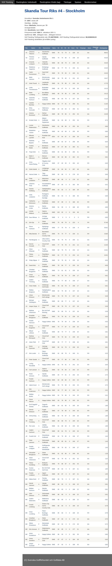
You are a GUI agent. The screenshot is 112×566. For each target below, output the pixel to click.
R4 (72, 48)
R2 (65, 48)
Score (76, 48)
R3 (69, 48)
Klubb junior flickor (9, 40)
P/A (43, 48)
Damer (4, 14)
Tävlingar (67, 2)
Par (81, 48)
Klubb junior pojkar (9, 45)
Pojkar (4, 27)
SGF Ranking (7, 2)
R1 (62, 48)
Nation (57, 48)
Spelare (78, 2)
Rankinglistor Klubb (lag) (50, 2)
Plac (30, 48)
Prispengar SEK (99, 48)
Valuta (92, 48)
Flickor (4, 23)
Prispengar (86, 48)
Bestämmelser (90, 2)
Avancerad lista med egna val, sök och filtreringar (12, 56)
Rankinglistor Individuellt (26, 2)
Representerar (50, 48)
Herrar (4, 18)
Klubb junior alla (8, 36)
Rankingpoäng (107, 48)
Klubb (4, 31)
